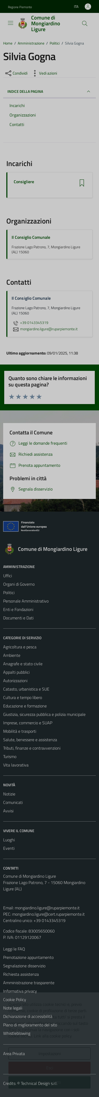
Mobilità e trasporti (19, 731)
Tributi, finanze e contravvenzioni (31, 748)
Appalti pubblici (16, 672)
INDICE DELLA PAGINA (49, 91)
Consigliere (24, 182)
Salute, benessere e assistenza (30, 739)
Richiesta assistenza (21, 974)
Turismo (9, 756)
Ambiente (11, 655)
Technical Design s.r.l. (39, 1083)
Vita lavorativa (16, 765)
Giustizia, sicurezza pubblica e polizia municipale (44, 714)
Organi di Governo (19, 584)
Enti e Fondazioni (18, 609)
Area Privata (14, 1053)
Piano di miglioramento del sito (30, 1025)
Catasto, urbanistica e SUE (26, 689)
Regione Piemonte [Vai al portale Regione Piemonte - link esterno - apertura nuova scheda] (20, 6)
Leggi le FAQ (14, 949)
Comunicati (13, 802)
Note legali (12, 1008)
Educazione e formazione (25, 706)
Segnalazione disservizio (24, 966)
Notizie (9, 794)
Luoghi (9, 840)
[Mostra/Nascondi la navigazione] (10, 23)
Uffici (7, 575)
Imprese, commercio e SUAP (27, 723)
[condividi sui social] (16, 73)
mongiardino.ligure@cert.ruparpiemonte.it (48, 914)
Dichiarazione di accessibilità (27, 1016)
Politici (9, 592)
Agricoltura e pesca (19, 647)
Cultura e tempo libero (22, 697)
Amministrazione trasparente (28, 982)
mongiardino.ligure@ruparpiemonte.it (47, 908)
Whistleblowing (16, 1033)
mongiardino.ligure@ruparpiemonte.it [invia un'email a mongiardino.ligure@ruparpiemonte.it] (45, 329)
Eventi (9, 848)
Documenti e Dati (18, 618)
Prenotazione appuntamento (28, 957)
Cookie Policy (14, 999)
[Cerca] (84, 23)
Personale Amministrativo (26, 601)
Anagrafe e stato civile (23, 664)
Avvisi (8, 811)
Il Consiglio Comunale (31, 237)
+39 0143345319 (30, 323)
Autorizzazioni (15, 680)
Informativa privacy (20, 991)
